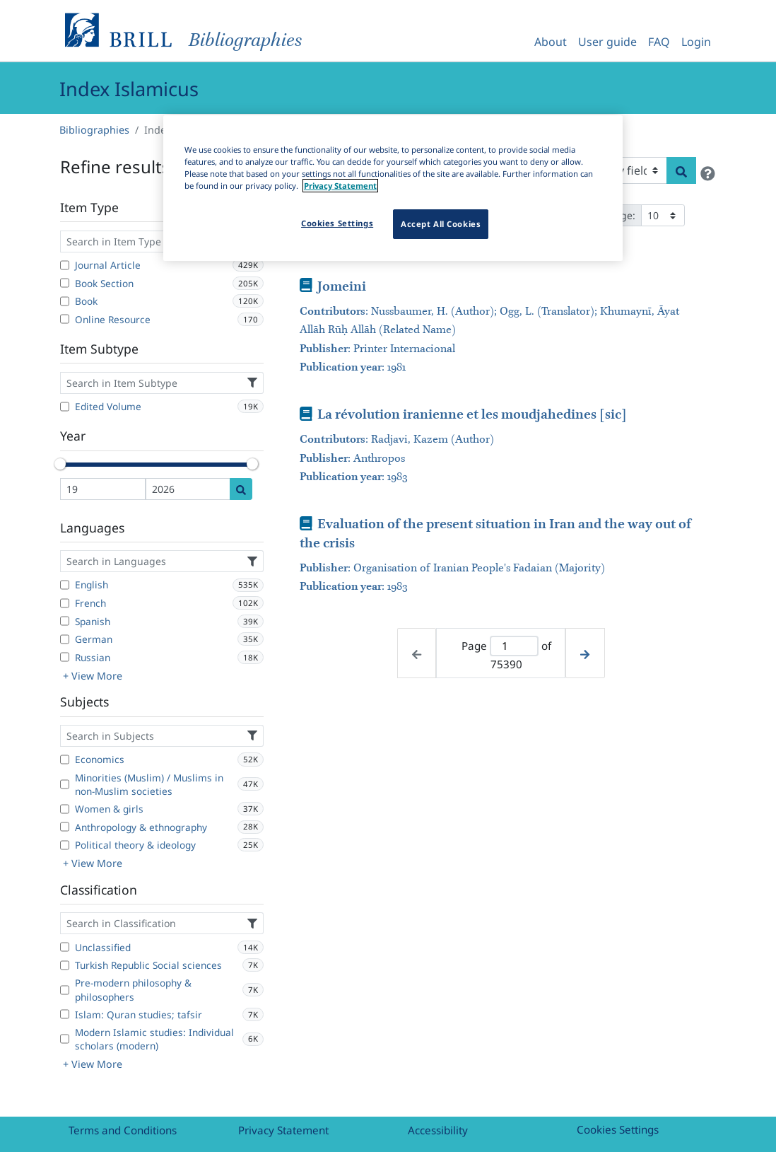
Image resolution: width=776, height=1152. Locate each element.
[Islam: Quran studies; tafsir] (64, 1014)
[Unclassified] (64, 947)
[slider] (60, 464)
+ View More (92, 675)
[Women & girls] (64, 809)
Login (696, 42)
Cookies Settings (618, 1129)
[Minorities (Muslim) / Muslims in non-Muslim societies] (64, 784)
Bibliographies (94, 129)
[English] (64, 585)
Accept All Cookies (441, 224)
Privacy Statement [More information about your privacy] (340, 185)
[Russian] (64, 657)
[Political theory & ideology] (64, 845)
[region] (393, 188)
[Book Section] (64, 283)
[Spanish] (64, 621)
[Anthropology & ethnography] (64, 827)
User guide (607, 42)
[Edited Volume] (64, 407)
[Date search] (241, 489)
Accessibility (438, 1130)
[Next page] (584, 653)
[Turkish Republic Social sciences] (64, 965)
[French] (64, 603)
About (550, 42)
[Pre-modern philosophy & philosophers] (64, 990)
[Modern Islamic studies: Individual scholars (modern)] (64, 1039)
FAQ (659, 42)
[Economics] (64, 759)
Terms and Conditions (123, 1130)
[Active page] (514, 646)
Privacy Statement (283, 1130)
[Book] (64, 301)
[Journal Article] (64, 265)
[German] (64, 639)
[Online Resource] (64, 319)
